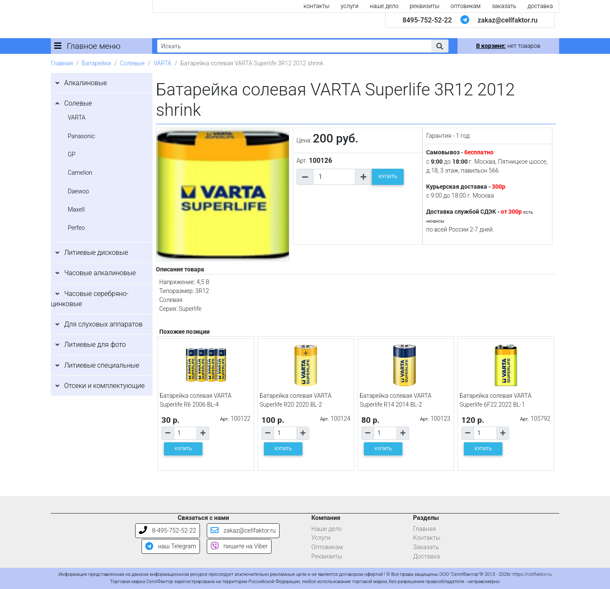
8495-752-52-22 (427, 20)
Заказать (426, 547)
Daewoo (78, 191)
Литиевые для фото (95, 345)
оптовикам (466, 6)
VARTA (163, 63)
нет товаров (508, 45)
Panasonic (81, 136)
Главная (62, 63)
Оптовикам (327, 547)
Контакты (427, 538)
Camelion (80, 172)
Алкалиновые (85, 83)
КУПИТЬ (388, 176)
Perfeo (76, 227)
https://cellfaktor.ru (532, 574)
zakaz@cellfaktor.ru (507, 20)
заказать (504, 6)
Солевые (132, 63)
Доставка (426, 556)
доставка (540, 6)
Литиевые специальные (101, 365)
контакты (317, 6)
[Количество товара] (334, 177)
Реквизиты (326, 556)
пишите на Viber (239, 546)
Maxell (76, 209)
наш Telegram (170, 546)
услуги (349, 6)
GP (71, 154)
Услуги (320, 538)
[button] (440, 46)
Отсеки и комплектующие (104, 386)
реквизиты (424, 6)
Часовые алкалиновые (100, 273)
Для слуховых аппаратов (103, 324)
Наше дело (326, 529)
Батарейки (96, 63)
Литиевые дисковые (96, 252)
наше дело (384, 6)
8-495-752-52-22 (167, 530)
